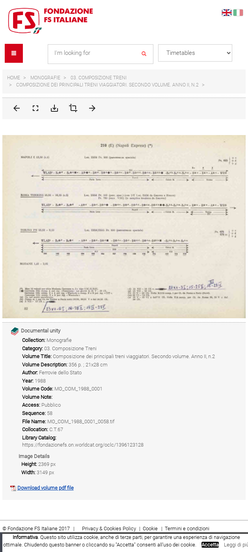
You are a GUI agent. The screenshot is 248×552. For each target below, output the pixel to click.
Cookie (151, 528)
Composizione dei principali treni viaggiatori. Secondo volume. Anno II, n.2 (107, 85)
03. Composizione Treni (99, 78)
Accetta (210, 545)
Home (13, 78)
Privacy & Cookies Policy (109, 528)
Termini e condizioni (187, 528)
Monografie (45, 78)
